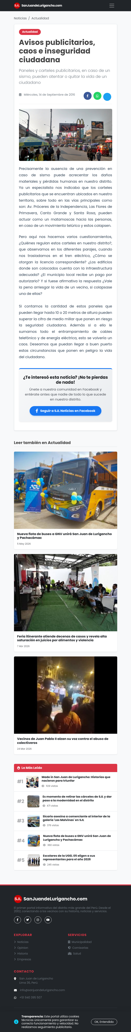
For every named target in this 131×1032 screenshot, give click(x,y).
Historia (21, 954)
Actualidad (40, 18)
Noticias (20, 18)
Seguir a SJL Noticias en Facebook (65, 410)
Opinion (21, 948)
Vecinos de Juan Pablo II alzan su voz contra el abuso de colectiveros (62, 741)
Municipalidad (80, 942)
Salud (74, 954)
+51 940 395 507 (31, 997)
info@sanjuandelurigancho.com (42, 990)
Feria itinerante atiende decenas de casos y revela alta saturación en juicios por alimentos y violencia (62, 638)
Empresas (22, 959)
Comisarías (78, 948)
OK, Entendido (104, 1022)
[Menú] (111, 5)
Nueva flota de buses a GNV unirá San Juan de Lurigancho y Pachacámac (64, 536)
